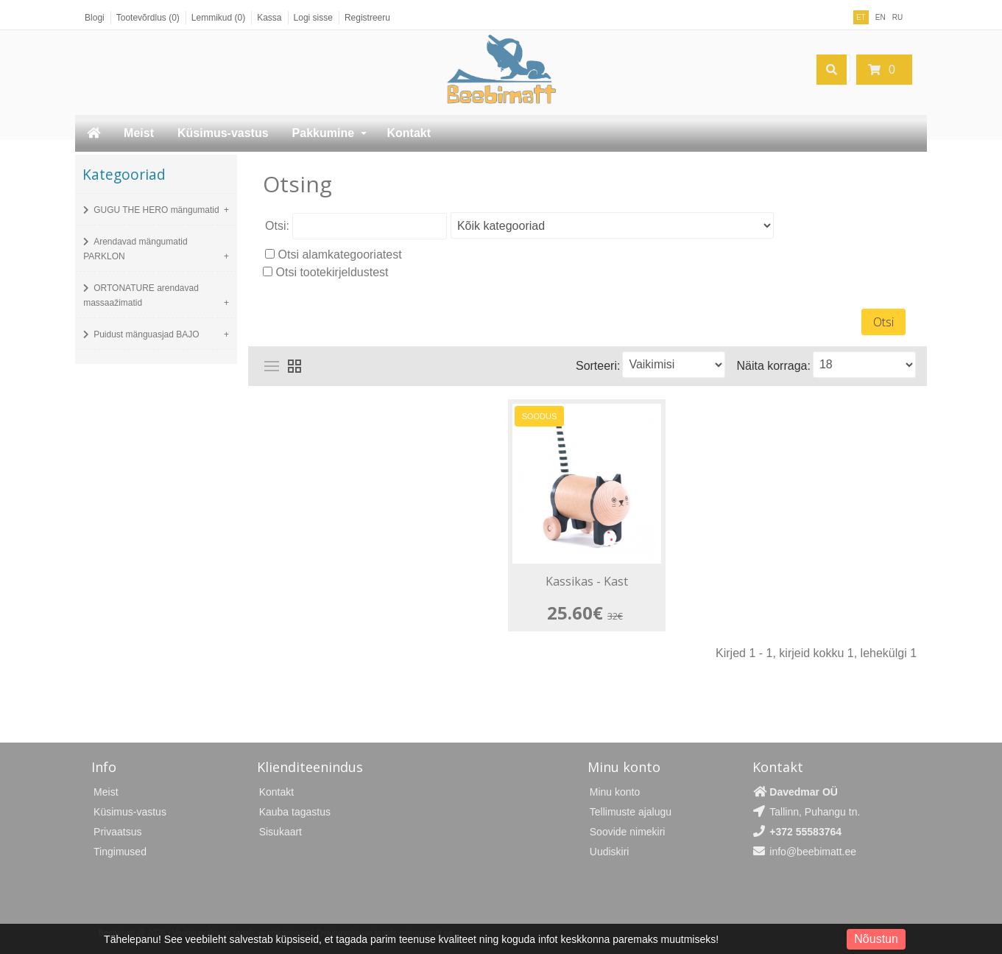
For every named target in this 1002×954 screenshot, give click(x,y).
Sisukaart (280, 831)
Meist (139, 133)
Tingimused (120, 851)
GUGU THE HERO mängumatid (156, 210)
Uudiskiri (609, 851)
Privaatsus (117, 831)
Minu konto (615, 791)
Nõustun (876, 939)
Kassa (269, 18)
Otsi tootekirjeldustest (332, 272)
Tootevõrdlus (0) (148, 18)
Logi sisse (313, 18)
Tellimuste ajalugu (630, 811)
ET (861, 17)
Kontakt (409, 133)
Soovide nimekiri (628, 831)
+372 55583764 (805, 831)
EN (880, 17)
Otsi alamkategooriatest (340, 254)
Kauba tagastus (295, 811)
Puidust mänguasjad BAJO (146, 334)
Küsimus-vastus (223, 133)
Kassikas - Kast (587, 582)
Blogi (95, 18)
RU (897, 17)
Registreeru (367, 18)
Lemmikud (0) (218, 18)
